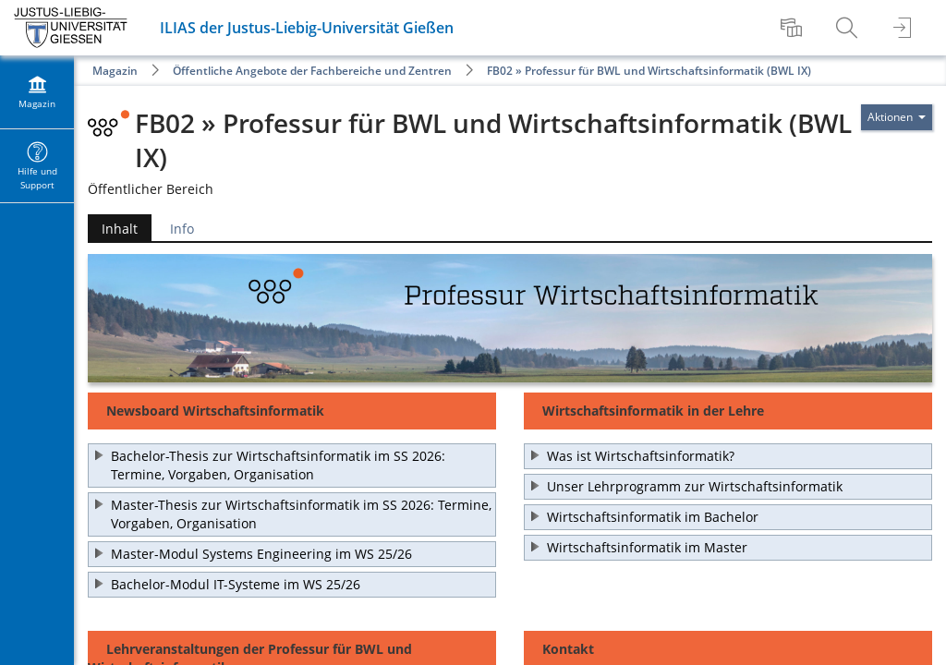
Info (182, 228)
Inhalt (120, 228)
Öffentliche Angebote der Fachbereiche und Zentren (312, 71)
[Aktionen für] (896, 117)
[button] (292, 465)
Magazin (115, 71)
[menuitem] (793, 27)
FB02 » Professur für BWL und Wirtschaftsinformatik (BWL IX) (649, 71)
